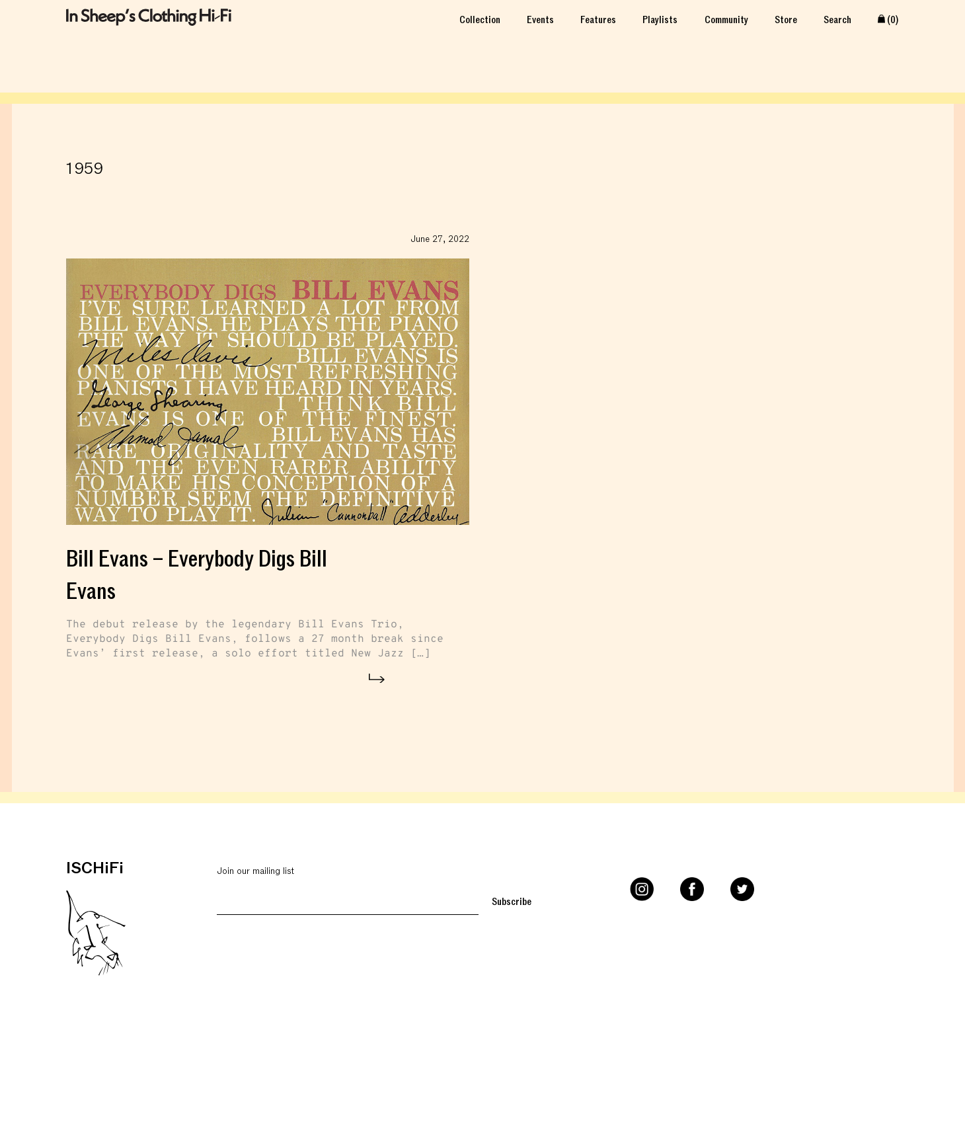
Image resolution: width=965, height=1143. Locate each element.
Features (598, 18)
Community (726, 18)
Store (786, 18)
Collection (479, 18)
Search (837, 18)
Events (540, 18)
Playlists (659, 18)
